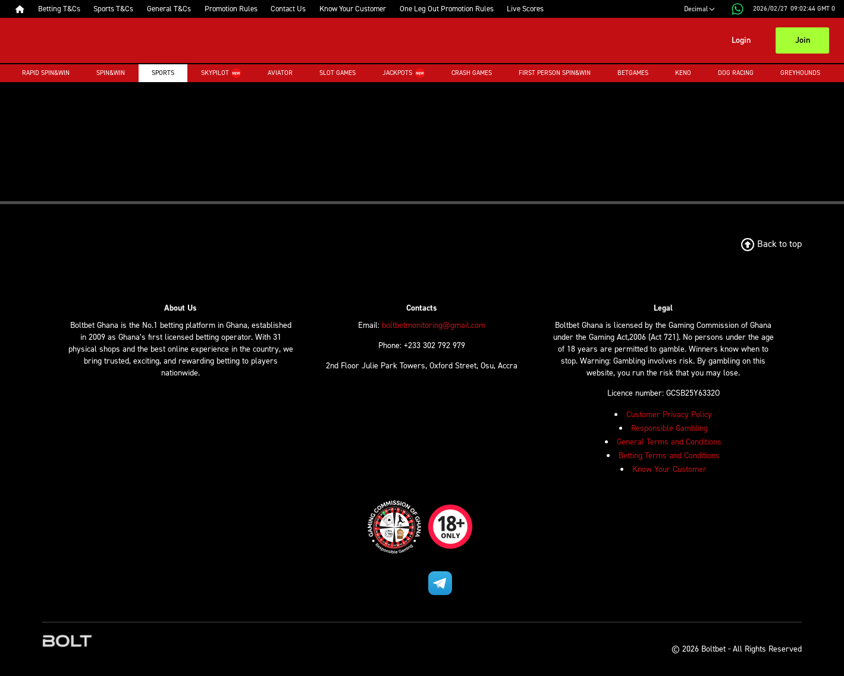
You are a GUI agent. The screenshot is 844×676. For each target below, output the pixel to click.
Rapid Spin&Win (46, 72)
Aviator (280, 72)
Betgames (632, 72)
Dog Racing (736, 72)
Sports (163, 72)
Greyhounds (800, 72)
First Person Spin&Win (555, 72)
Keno (683, 72)
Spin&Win (110, 72)
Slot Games (337, 72)
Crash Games (471, 72)
